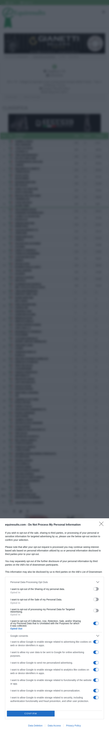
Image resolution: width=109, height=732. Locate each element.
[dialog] (54, 625)
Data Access (54, 725)
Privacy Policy (73, 725)
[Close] (102, 525)
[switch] (96, 589)
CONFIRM (30, 713)
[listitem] (54, 582)
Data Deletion (35, 725)
